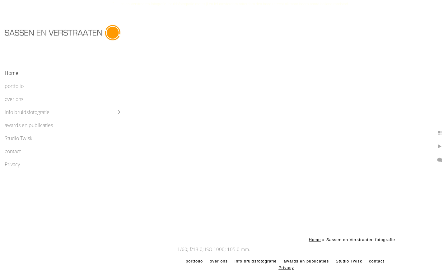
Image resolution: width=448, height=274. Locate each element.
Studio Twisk (18, 138)
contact (13, 151)
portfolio (14, 86)
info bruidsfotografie (27, 112)
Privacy (12, 164)
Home (11, 73)
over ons (14, 99)
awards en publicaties (29, 125)
